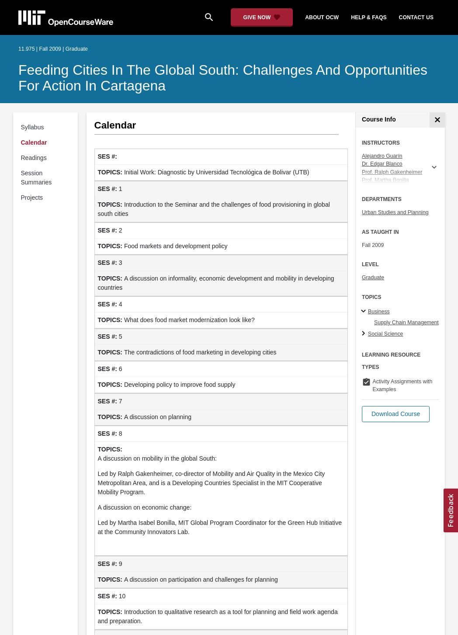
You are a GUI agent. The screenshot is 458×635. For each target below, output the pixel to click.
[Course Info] (437, 120)
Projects (32, 197)
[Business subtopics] (365, 311)
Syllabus (32, 127)
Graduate (373, 277)
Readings (34, 157)
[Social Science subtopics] (365, 334)
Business (379, 312)
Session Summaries (36, 178)
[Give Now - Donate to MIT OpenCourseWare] (262, 17)
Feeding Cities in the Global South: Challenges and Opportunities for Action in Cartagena (222, 78)
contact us (416, 17)
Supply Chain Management (406, 322)
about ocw (322, 17)
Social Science (385, 334)
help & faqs (368, 17)
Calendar (34, 142)
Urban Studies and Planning (395, 212)
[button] (396, 414)
